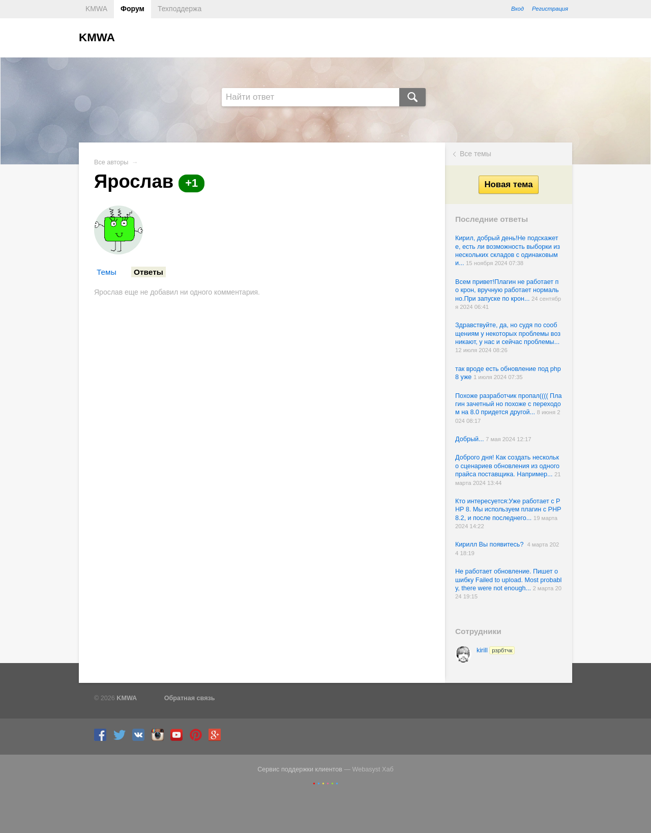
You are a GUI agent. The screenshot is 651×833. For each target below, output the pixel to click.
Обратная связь (189, 698)
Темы (106, 272)
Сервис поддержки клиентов (299, 769)
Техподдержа (179, 9)
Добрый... (470, 439)
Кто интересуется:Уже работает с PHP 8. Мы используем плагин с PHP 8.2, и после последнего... (508, 510)
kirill (496, 650)
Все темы (475, 154)
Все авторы (111, 162)
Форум (132, 9)
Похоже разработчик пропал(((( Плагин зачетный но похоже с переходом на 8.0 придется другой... (508, 404)
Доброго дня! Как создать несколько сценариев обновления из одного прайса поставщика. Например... (507, 466)
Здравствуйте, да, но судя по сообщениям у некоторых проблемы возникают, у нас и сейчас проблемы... (507, 334)
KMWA (96, 9)
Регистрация (550, 9)
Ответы (148, 272)
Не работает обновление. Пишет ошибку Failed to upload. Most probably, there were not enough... (508, 580)
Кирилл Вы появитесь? (491, 544)
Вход (517, 9)
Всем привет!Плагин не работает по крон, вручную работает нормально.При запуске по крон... (507, 290)
